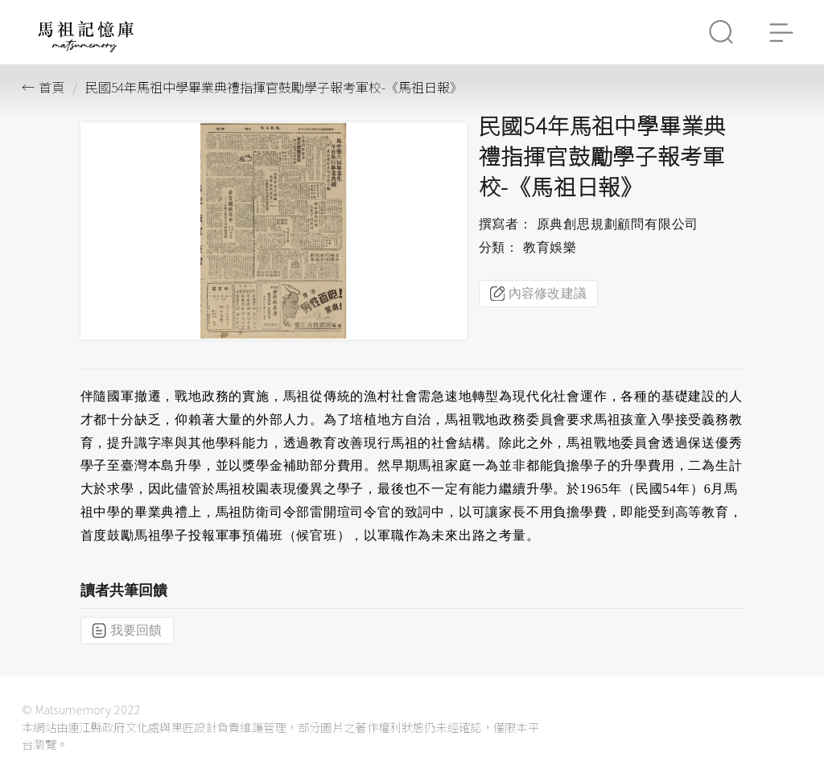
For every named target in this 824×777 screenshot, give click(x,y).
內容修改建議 (538, 293)
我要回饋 (127, 630)
